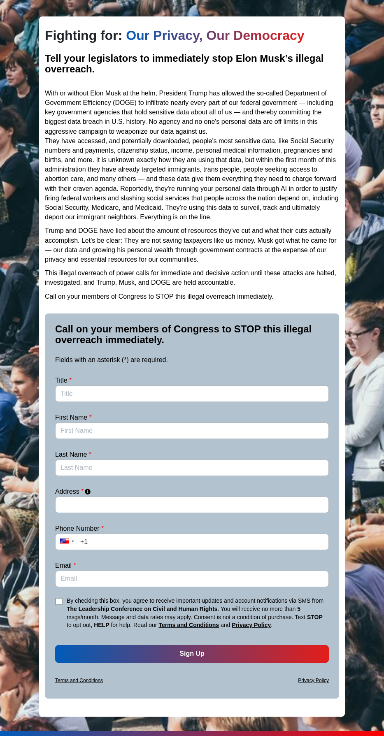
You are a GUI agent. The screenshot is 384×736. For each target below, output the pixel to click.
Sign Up (191, 653)
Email (65, 565)
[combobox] (192, 505)
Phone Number (79, 528)
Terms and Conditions (188, 625)
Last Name (73, 454)
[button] (66, 542)
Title (63, 380)
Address (73, 491)
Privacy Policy (251, 625)
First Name (73, 417)
